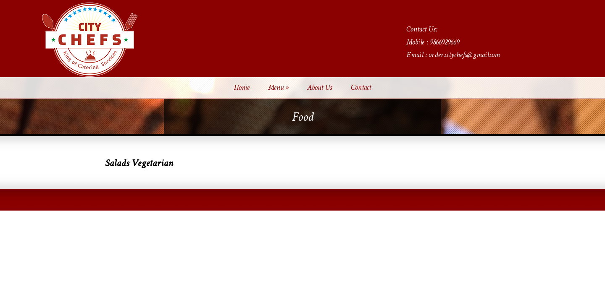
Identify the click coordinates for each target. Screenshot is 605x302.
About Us (319, 88)
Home (242, 88)
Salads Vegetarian (139, 164)
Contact (361, 88)
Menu (278, 88)
